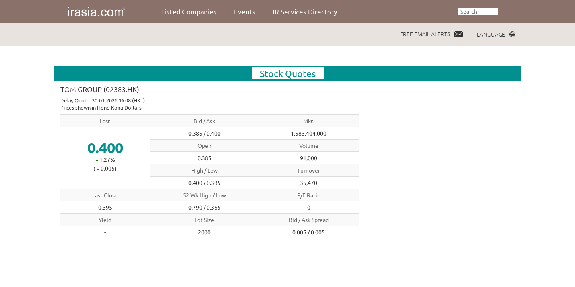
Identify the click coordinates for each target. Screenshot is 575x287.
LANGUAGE (491, 34)
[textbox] (478, 11)
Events (244, 11)
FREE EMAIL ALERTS (425, 34)
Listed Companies (189, 11)
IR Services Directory (305, 11)
